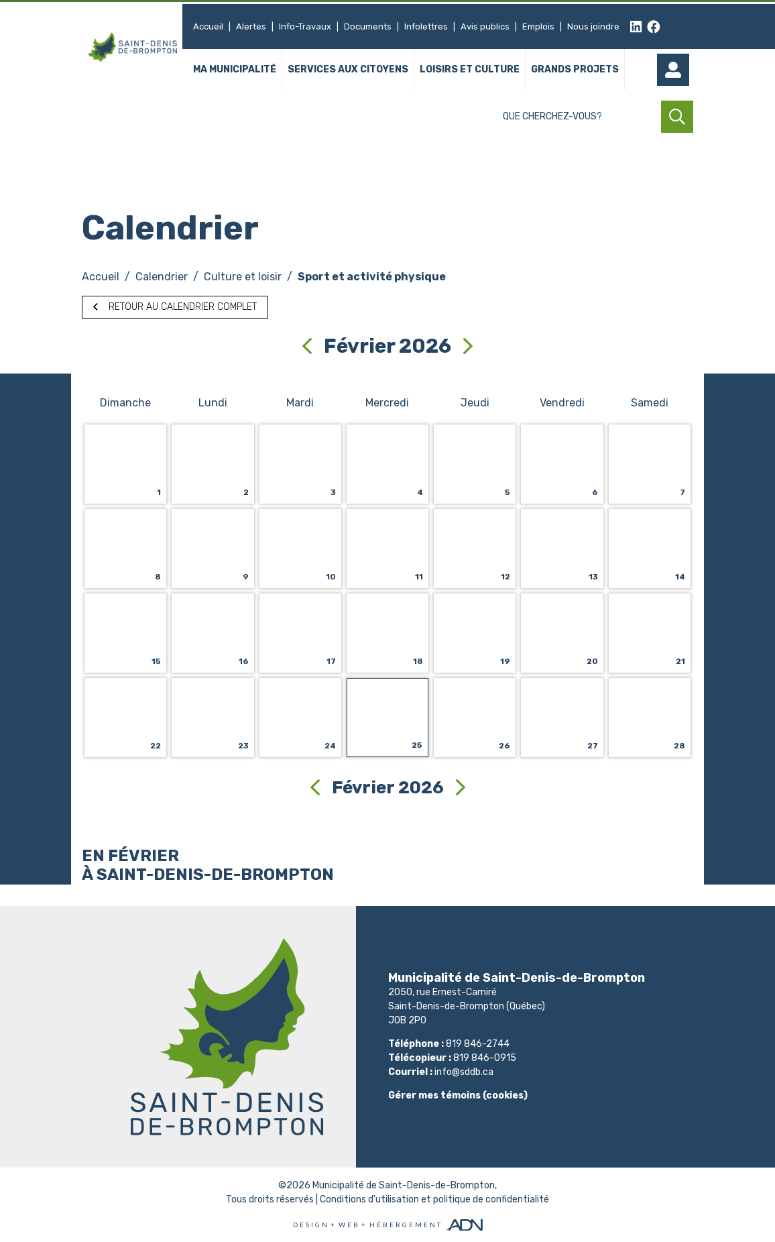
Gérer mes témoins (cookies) (458, 1095)
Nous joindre (593, 26)
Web (349, 1225)
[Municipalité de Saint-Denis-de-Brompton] (132, 47)
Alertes (251, 26)
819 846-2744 (478, 1044)
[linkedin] (636, 27)
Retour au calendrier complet (175, 307)
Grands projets (575, 70)
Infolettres (426, 26)
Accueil (208, 26)
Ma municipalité (234, 70)
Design (311, 1225)
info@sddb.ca (463, 1072)
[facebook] (653, 27)
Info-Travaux (305, 26)
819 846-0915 (484, 1058)
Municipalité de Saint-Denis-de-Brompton (403, 1185)
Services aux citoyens (348, 70)
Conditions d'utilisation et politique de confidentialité (434, 1199)
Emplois (538, 26)
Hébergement (405, 1225)
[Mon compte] (677, 70)
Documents (368, 26)
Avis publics (485, 26)
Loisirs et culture (470, 70)
